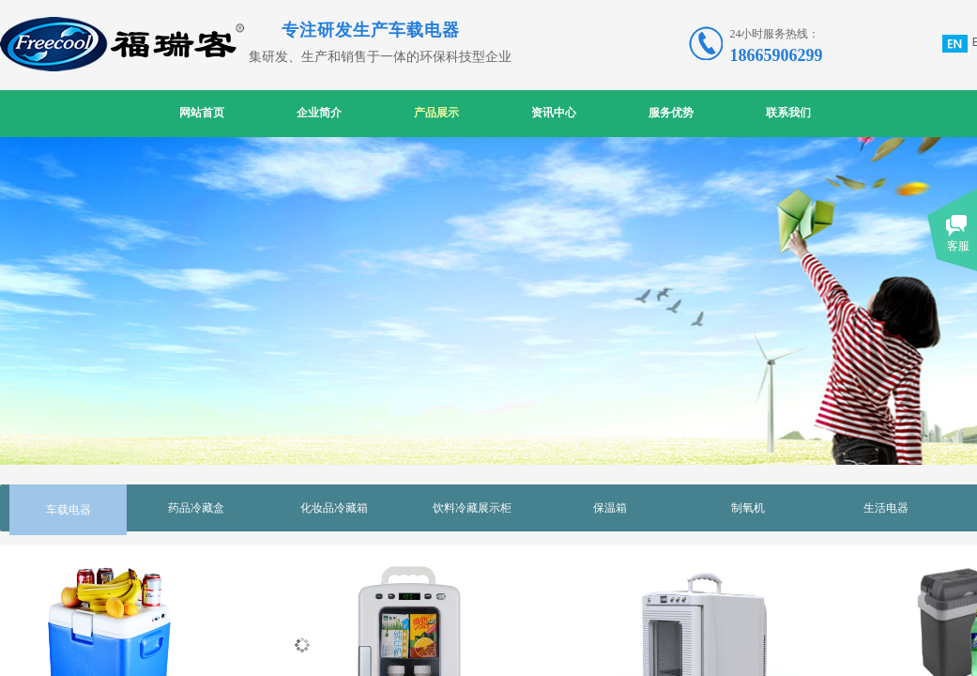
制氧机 (748, 508)
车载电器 (68, 509)
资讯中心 (553, 112)
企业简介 (319, 112)
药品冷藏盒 (196, 508)
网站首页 (201, 112)
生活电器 (885, 508)
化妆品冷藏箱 (334, 508)
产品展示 (436, 112)
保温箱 (610, 508)
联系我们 (788, 112)
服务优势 (671, 112)
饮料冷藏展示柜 (472, 508)
